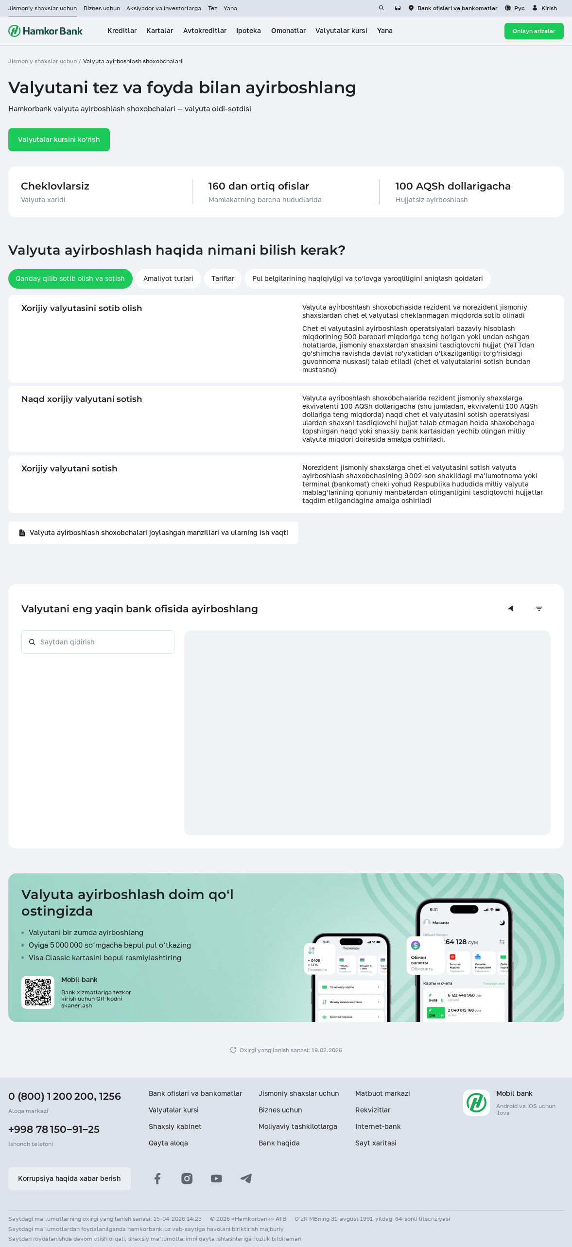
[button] (544, 8)
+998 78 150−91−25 (54, 1129)
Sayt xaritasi (376, 1143)
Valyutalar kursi (174, 1110)
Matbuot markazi (382, 1093)
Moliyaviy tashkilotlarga (298, 1126)
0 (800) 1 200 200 (51, 1096)
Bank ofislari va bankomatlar (195, 1093)
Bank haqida (279, 1143)
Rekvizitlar (372, 1110)
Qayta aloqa (168, 1143)
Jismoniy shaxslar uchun (42, 8)
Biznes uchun (102, 8)
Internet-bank (378, 1126)
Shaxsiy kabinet (175, 1126)
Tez (212, 8)
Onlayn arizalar (534, 31)
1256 (110, 1096)
